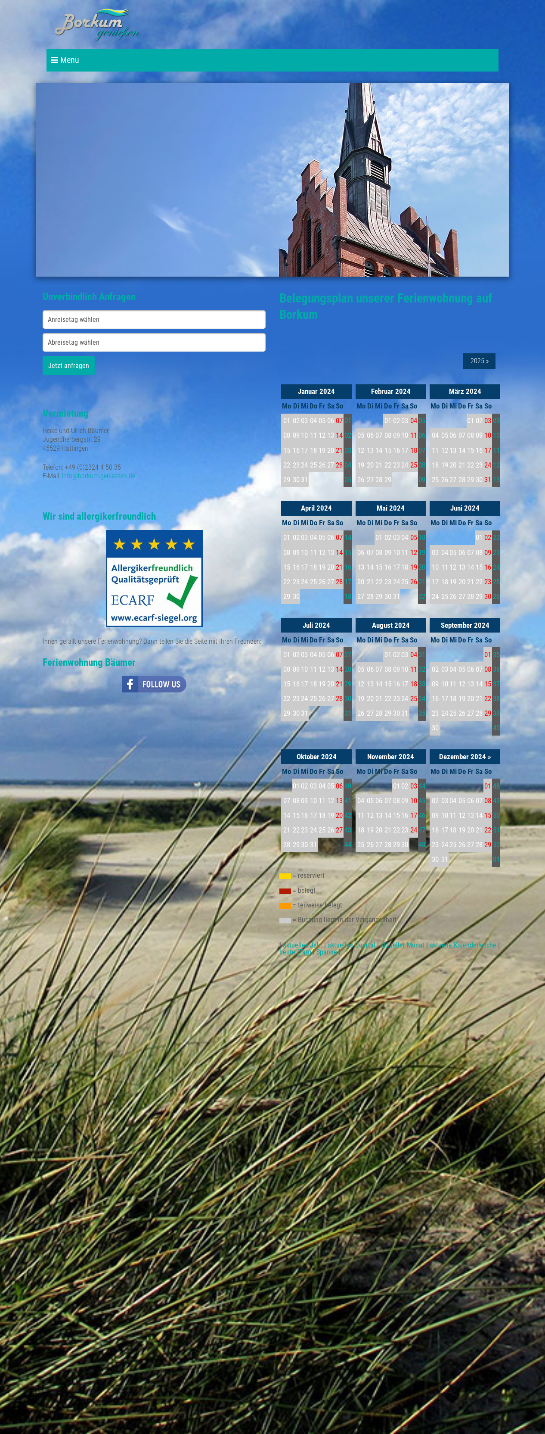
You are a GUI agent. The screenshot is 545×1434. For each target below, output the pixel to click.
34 (421, 698)
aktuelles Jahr (302, 945)
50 (496, 815)
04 (347, 465)
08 (421, 465)
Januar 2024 (316, 391)
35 (421, 713)
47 (421, 830)
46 (421, 815)
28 (347, 669)
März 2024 (465, 391)
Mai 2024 (391, 508)
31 (347, 713)
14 (347, 537)
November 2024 (390, 756)
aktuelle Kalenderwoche (463, 945)
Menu (65, 60)
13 (496, 479)
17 (347, 581)
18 (347, 596)
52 (496, 844)
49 (496, 800)
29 (347, 684)
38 (496, 698)
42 (347, 815)
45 (421, 800)
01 (347, 420)
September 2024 (465, 625)
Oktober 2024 (317, 756)
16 (347, 567)
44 (347, 844)
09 (421, 479)
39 (496, 713)
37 (496, 684)
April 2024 (316, 508)
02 (347, 435)
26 (496, 596)
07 (421, 450)
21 (421, 581)
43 (347, 830)
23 (496, 552)
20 (421, 567)
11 (496, 450)
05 (347, 479)
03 (347, 450)
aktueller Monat (402, 945)
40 (496, 727)
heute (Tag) (295, 952)
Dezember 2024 (462, 756)
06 (421, 435)
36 (496, 669)
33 (421, 684)
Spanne (326, 952)
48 (421, 844)
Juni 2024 (465, 508)
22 (421, 596)
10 (496, 435)
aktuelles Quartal (351, 945)
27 (347, 654)
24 (496, 567)
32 (421, 669)
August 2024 (391, 625)
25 (496, 581)
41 (347, 800)
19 (421, 552)
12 (496, 465)
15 (347, 552)
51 (496, 830)
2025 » (480, 361)
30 (347, 698)
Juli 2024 (316, 625)
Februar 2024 (391, 391)
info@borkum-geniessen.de (98, 476)
